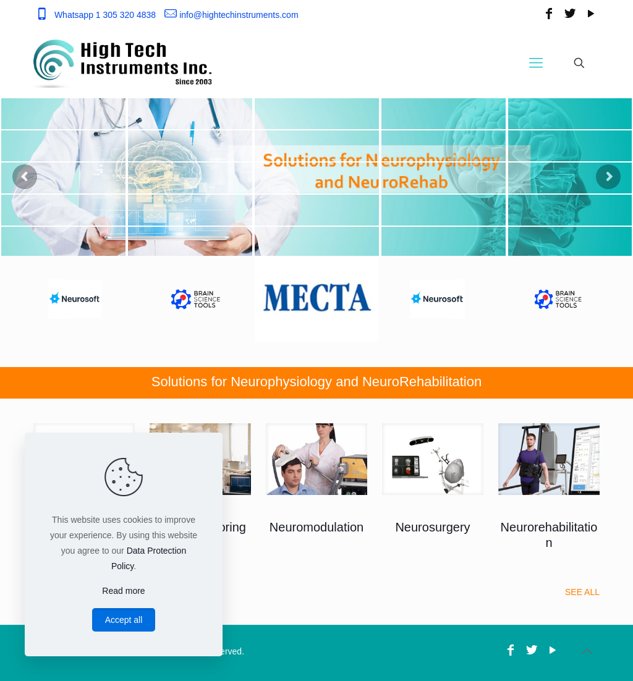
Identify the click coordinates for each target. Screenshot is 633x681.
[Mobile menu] (535, 63)
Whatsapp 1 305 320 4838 (105, 15)
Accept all (124, 620)
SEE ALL (582, 592)
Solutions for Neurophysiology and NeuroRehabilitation (316, 381)
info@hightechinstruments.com (238, 15)
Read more (123, 591)
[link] (316, 459)
